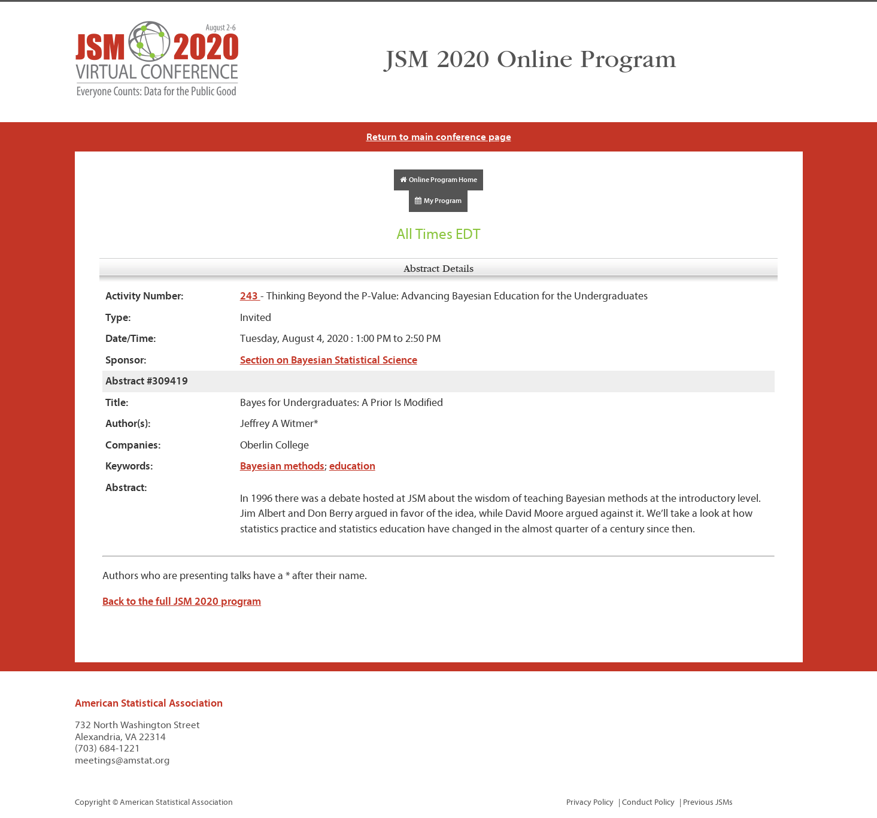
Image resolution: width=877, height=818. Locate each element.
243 (250, 296)
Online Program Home (438, 179)
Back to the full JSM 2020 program (181, 601)
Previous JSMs (708, 802)
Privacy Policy (590, 802)
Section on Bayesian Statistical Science (328, 360)
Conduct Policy (648, 802)
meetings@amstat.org (122, 760)
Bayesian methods (282, 466)
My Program (438, 200)
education (352, 466)
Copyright (93, 802)
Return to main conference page (438, 137)
